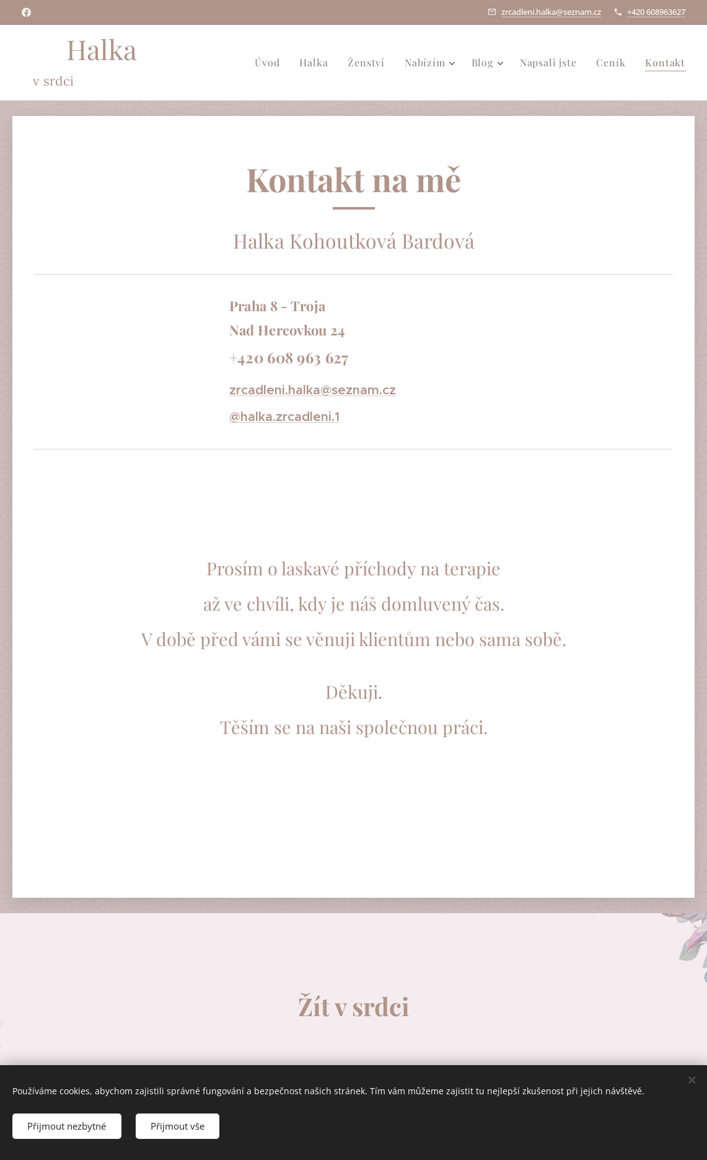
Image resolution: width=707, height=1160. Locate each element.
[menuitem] (270, 62)
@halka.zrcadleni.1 (284, 417)
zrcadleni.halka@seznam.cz (551, 11)
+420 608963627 (656, 11)
